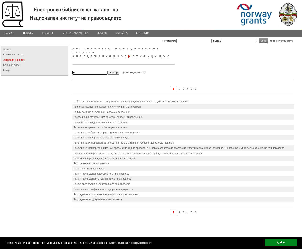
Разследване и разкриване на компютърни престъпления (106, 194)
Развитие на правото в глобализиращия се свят (101, 127)
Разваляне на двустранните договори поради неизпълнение (108, 117)
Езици (6, 70)
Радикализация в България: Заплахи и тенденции (102, 112)
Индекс (28, 33)
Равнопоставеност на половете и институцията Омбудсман (107, 106)
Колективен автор (13, 54)
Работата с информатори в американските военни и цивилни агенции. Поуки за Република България (131, 101)
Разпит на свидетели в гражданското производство (102, 178)
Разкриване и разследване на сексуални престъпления (105, 158)
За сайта (122, 33)
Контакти (142, 33)
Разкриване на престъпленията (91, 163)
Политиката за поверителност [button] (129, 242)
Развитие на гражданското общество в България (101, 122)
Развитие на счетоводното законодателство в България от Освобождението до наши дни (124, 142)
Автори (7, 49)
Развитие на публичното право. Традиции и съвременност (107, 132)
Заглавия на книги (14, 59)
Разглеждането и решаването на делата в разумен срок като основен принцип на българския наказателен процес (138, 153)
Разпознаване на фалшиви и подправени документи (103, 189)
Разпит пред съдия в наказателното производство (102, 184)
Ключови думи (11, 65)
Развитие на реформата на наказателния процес (101, 137)
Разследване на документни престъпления (98, 199)
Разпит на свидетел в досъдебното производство (101, 173)
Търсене (48, 33)
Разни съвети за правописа (89, 168)
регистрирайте (284, 40)
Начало (9, 33)
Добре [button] (281, 242)
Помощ (102, 33)
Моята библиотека (75, 33)
